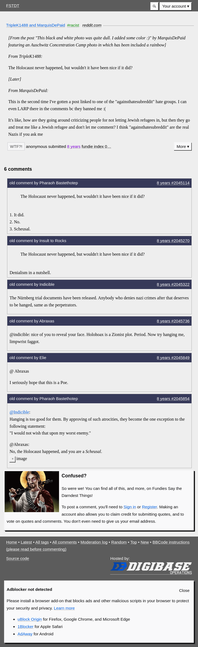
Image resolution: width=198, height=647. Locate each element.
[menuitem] (176, 6)
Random (119, 542)
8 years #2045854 (173, 398)
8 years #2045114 (173, 182)
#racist (73, 25)
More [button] (181, 146)
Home (11, 542)
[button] (154, 6)
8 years (74, 146)
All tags (42, 542)
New (145, 542)
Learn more (64, 608)
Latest (26, 542)
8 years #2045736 (173, 321)
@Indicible (19, 412)
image (21, 458)
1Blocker (25, 626)
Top (133, 542)
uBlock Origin (30, 619)
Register (149, 507)
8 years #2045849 (173, 357)
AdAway (25, 634)
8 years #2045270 (173, 240)
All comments (64, 542)
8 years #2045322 (173, 284)
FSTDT (12, 5)
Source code (17, 558)
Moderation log (94, 542)
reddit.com (91, 25)
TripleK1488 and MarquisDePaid (35, 25)
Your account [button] (174, 6)
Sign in (129, 507)
